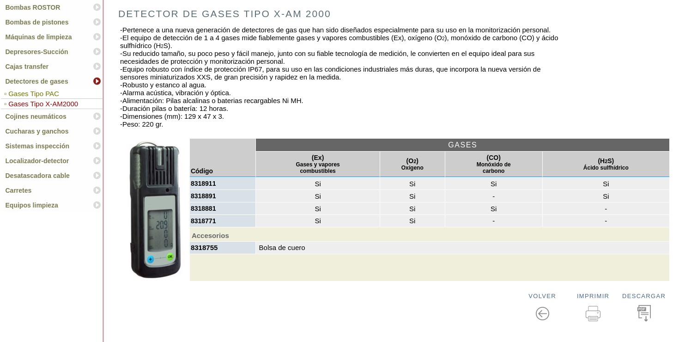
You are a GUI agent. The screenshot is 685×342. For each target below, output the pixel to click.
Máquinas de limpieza (39, 37)
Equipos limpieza (32, 205)
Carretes (19, 190)
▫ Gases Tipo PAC (30, 94)
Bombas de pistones (37, 22)
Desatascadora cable (38, 175)
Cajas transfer (27, 66)
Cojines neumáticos (36, 116)
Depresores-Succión (37, 51)
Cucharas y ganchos (37, 131)
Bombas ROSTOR (33, 7)
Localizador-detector (37, 161)
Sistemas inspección (38, 146)
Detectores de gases (37, 81)
